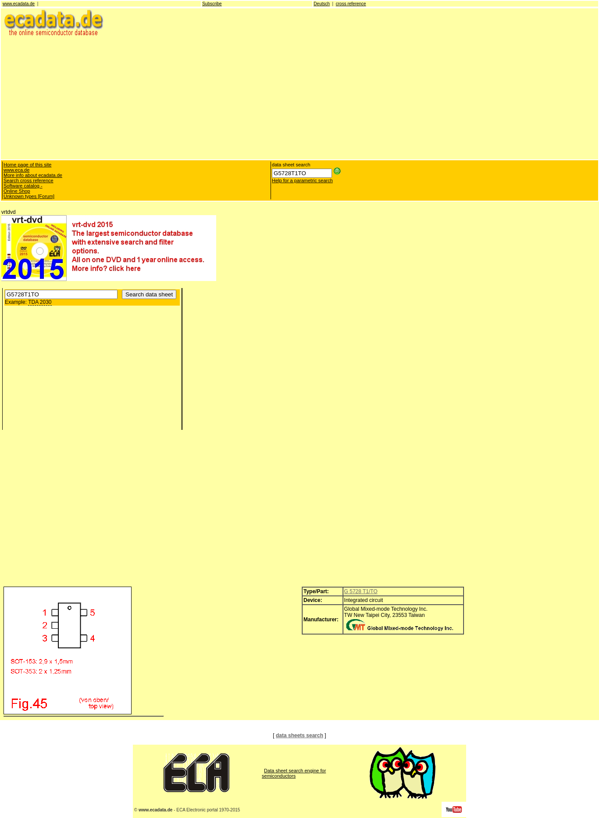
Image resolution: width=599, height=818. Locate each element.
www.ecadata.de (19, 3)
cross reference (351, 3)
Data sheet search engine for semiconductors (294, 773)
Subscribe (211, 3)
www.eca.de (16, 170)
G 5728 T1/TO (361, 591)
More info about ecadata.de (33, 175)
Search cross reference (28, 180)
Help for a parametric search (302, 180)
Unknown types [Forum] (29, 196)
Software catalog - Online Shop (23, 188)
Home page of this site (27, 164)
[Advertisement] (264, 97)
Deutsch (322, 3)
